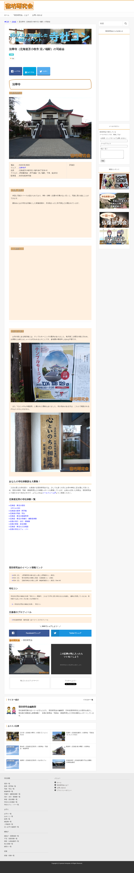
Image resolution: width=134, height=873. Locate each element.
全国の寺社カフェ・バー (19, 529)
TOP (6, 22)
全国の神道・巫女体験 (18, 524)
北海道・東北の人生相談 (19, 526)
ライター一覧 (88, 700)
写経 (13, 58)
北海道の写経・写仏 (17, 513)
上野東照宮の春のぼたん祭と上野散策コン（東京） (38, 575)
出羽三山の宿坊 (15, 508)
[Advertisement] (50, 221)
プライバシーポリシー (64, 790)
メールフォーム (48, 493)
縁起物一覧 (8, 821)
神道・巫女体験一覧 (10, 799)
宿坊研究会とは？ (63, 785)
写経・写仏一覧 (9, 789)
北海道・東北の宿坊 (17, 505)
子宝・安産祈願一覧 (10, 838)
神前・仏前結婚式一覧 (11, 841)
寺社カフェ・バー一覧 (11, 804)
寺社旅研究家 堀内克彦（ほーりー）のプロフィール (30, 620)
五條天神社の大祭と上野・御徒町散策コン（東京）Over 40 (41, 580)
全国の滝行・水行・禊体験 (20, 521)
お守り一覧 (8, 814)
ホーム (6, 15)
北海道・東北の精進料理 (19, 516)
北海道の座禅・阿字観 (18, 511)
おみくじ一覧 (8, 816)
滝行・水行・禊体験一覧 (12, 797)
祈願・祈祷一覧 (9, 855)
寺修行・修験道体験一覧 (12, 794)
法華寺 (21, 168)
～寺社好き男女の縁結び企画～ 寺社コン (27, 604)
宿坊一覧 (7, 783)
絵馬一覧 (7, 819)
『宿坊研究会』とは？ (20, 15)
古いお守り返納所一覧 (11, 827)
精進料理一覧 (8, 791)
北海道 (14, 22)
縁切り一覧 (8, 846)
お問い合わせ (37, 15)
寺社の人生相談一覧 (10, 802)
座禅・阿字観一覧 (10, 786)
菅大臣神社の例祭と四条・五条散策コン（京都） (38, 578)
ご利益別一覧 (8, 824)
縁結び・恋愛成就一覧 (11, 836)
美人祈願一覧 (8, 844)
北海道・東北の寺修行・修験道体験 (23, 519)
